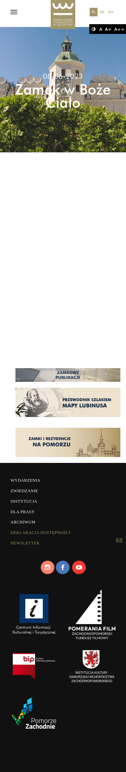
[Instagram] (47, 567)
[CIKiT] (34, 618)
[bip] (34, 670)
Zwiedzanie (24, 491)
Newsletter (25, 543)
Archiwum (23, 522)
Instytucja (24, 501)
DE (102, 12)
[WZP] (92, 670)
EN (111, 12)
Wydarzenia (25, 480)
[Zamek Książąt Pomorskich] (63, 15)
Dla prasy (23, 512)
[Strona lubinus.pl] (67, 416)
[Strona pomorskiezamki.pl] (67, 456)
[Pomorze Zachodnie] (34, 718)
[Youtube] (79, 567)
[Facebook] (63, 567)
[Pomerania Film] (92, 618)
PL (93, 12)
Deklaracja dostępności (41, 532)
